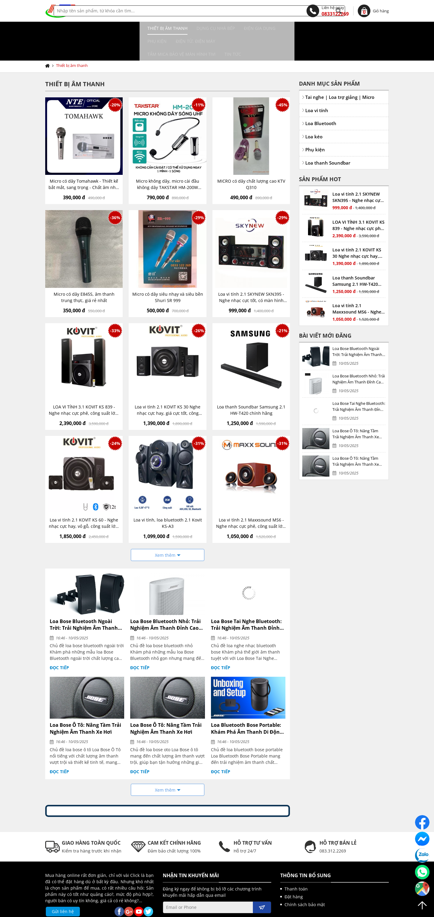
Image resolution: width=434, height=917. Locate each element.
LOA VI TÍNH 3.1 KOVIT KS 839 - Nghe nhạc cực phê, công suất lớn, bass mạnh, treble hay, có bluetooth (84, 384)
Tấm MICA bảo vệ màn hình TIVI (298, 28)
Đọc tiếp (59, 641)
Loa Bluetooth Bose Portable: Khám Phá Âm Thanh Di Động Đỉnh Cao (246, 702)
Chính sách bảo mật (305, 878)
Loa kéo (313, 111)
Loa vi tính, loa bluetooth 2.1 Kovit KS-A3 (168, 497)
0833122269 (328, 11)
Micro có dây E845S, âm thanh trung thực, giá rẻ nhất (84, 271)
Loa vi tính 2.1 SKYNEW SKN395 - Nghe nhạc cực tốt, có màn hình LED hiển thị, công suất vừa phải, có (251, 271)
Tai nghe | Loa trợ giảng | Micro (339, 71)
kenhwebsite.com (276, 910)
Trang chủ (48, 40)
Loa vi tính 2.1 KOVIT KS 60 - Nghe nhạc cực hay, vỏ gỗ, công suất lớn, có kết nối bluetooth (84, 497)
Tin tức (349, 28)
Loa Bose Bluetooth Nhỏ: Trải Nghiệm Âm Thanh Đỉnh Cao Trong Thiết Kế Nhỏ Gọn (165, 599)
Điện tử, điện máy (235, 28)
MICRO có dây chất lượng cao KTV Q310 (251, 158)
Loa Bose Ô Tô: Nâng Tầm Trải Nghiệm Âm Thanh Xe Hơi (85, 702)
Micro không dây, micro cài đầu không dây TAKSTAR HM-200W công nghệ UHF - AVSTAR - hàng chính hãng (168, 158)
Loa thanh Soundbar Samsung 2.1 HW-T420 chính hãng (251, 384)
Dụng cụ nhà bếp (118, 28)
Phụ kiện (196, 28)
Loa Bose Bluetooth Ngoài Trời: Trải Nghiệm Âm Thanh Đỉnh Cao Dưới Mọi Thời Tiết (84, 599)
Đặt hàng (294, 871)
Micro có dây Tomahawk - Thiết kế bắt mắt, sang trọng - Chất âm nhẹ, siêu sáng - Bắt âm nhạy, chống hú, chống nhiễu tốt (84, 158)
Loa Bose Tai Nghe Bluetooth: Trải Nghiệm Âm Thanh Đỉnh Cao (246, 599)
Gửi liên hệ (63, 885)
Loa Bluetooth (320, 97)
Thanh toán (296, 863)
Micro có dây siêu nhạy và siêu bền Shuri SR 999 (167, 271)
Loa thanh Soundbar (327, 137)
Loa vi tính (316, 84)
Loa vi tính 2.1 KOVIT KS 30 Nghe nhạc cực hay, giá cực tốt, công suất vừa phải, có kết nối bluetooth (168, 384)
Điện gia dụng (162, 28)
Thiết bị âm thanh (70, 28)
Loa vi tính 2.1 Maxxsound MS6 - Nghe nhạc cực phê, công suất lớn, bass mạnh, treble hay (251, 497)
